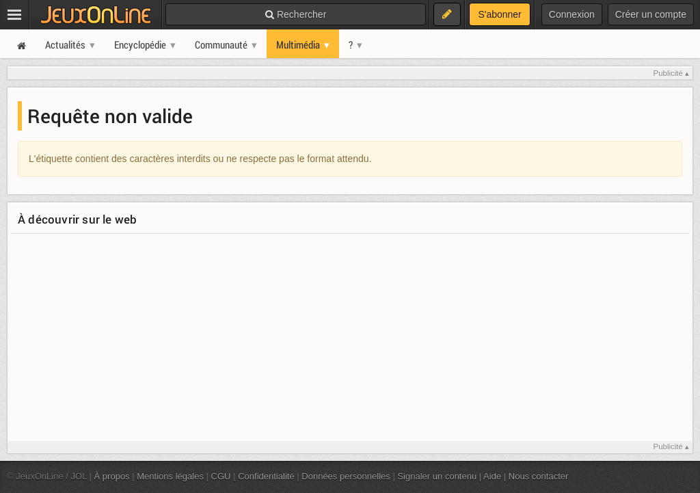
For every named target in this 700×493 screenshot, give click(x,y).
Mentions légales (170, 476)
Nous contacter (539, 476)
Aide (492, 476)
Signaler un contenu (436, 476)
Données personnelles (345, 476)
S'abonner (499, 14)
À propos (112, 476)
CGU (221, 476)
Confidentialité (266, 476)
